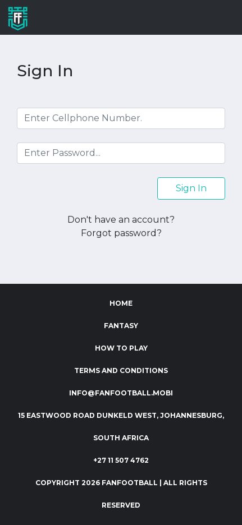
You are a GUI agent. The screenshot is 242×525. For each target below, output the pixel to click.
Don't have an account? (121, 219)
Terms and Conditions (121, 370)
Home (121, 303)
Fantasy (121, 325)
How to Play (121, 348)
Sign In (191, 188)
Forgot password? (121, 233)
